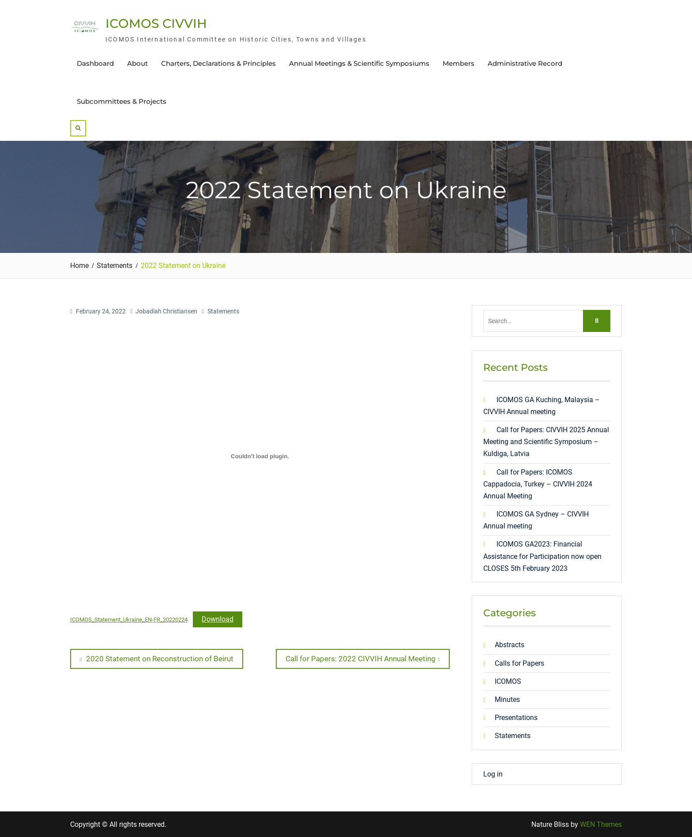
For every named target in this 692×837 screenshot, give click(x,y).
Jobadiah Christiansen (166, 311)
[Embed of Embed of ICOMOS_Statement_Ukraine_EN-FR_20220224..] (260, 456)
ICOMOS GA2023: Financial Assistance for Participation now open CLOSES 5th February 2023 (542, 556)
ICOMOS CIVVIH (156, 23)
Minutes (507, 699)
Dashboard (95, 63)
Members (458, 63)
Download (217, 619)
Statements (223, 311)
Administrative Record (525, 63)
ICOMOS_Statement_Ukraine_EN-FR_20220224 (129, 619)
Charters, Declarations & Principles (218, 63)
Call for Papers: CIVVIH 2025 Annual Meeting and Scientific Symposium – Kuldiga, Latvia (546, 442)
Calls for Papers (519, 663)
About (137, 63)
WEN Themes (601, 824)
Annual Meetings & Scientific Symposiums (359, 63)
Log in (493, 774)
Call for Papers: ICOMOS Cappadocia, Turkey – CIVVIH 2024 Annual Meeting (537, 484)
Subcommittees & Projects (121, 101)
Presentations (516, 717)
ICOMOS (508, 681)
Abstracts (509, 645)
